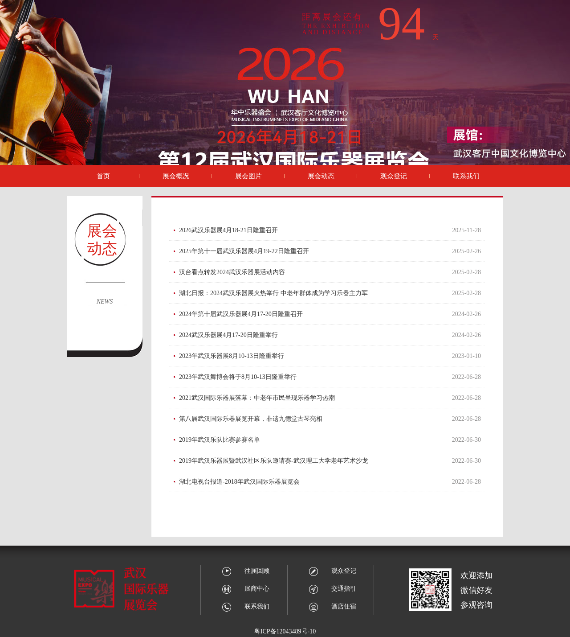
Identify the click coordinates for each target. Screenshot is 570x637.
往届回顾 (245, 570)
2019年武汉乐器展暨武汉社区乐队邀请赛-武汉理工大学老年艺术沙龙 (273, 460)
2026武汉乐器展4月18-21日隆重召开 (228, 230)
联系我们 (245, 606)
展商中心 (245, 588)
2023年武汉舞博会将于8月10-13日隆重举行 (238, 377)
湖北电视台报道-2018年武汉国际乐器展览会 (239, 481)
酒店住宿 (332, 606)
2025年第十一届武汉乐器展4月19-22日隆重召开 (244, 251)
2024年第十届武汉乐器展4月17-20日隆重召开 (241, 314)
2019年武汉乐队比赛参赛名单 (219, 439)
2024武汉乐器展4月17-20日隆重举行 (228, 335)
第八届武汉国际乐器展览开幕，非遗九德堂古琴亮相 (250, 418)
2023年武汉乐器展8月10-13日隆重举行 (231, 356)
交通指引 (332, 588)
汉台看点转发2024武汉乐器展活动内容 (232, 272)
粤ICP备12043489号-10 (285, 631)
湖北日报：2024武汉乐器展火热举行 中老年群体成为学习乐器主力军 (273, 293)
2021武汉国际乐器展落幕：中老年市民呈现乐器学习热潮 (257, 398)
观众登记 (332, 570)
